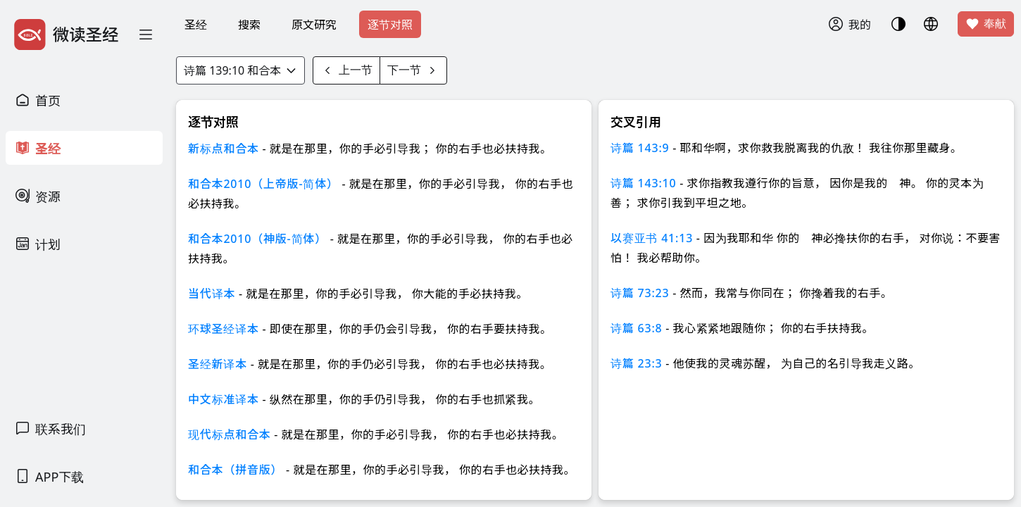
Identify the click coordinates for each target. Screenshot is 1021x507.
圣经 (195, 24)
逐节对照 (390, 24)
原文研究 (314, 24)
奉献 (985, 24)
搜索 (249, 24)
